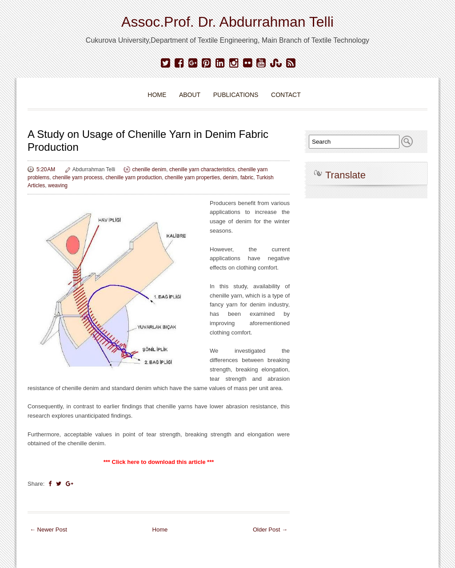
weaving (58, 185)
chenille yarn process (77, 177)
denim (230, 177)
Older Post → (270, 529)
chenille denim (149, 169)
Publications (236, 94)
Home (157, 94)
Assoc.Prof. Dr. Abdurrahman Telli (227, 22)
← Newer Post (48, 529)
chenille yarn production (133, 177)
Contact (286, 94)
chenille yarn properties (192, 177)
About (189, 94)
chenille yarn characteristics (202, 169)
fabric (246, 177)
